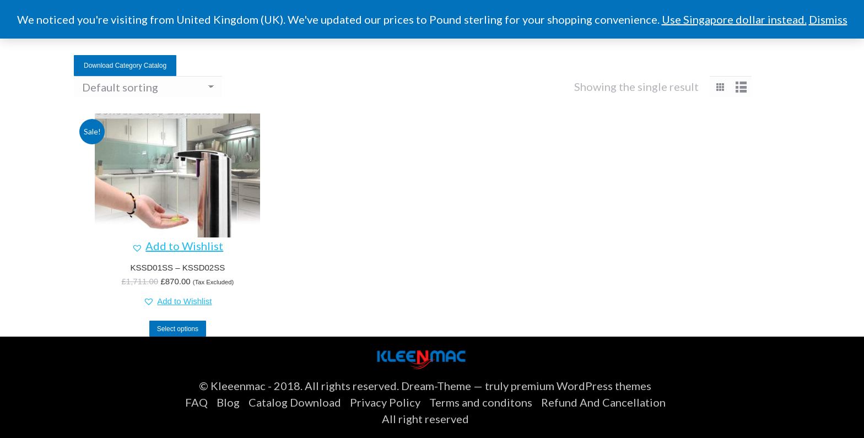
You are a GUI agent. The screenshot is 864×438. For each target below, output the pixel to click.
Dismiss (828, 19)
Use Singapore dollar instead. (734, 19)
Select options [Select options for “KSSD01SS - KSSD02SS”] (177, 329)
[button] (177, 245)
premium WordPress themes (581, 385)
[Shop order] (148, 86)
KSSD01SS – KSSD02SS (177, 267)
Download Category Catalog (125, 65)
